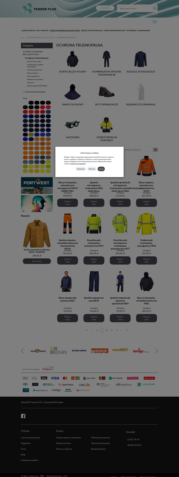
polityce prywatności (78, 164)
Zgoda (101, 169)
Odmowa (92, 169)
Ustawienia (81, 169)
